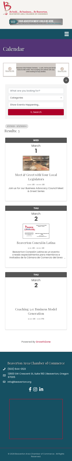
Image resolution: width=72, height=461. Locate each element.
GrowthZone (43, 341)
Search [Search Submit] (36, 112)
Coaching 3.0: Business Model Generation (36, 311)
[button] (66, 80)
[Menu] (67, 34)
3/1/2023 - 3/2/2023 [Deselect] (16, 126)
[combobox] (36, 97)
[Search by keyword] (36, 91)
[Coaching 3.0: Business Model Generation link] (36, 297)
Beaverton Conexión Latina (36, 243)
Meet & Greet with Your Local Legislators (36, 177)
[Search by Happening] (36, 105)
